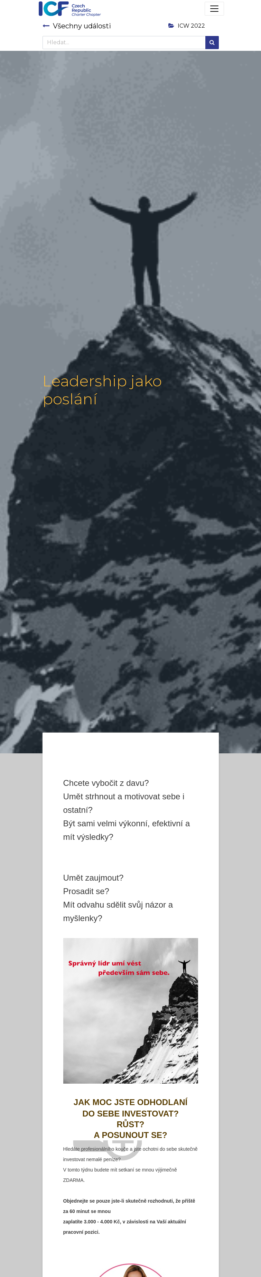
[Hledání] (212, 42)
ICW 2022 (186, 25)
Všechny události (77, 26)
